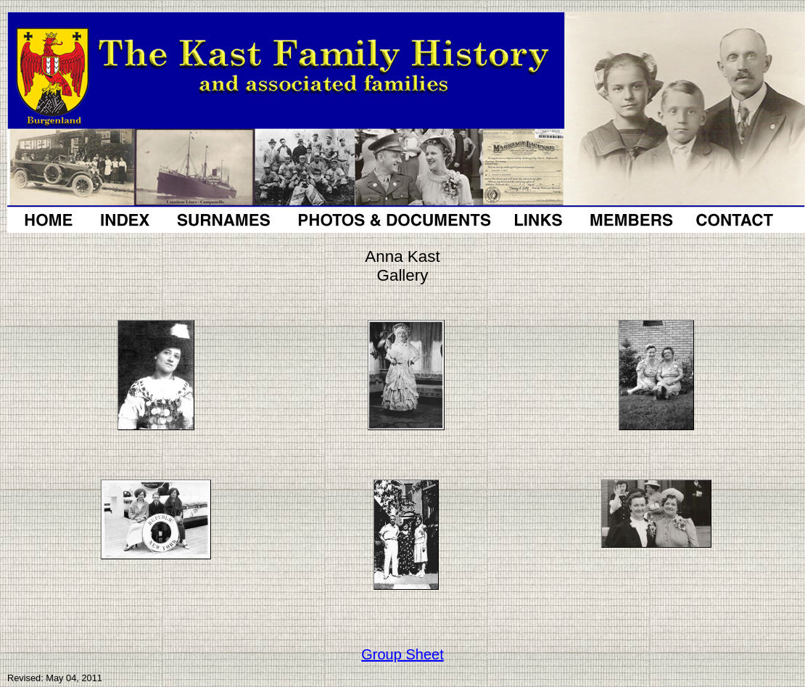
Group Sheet (402, 654)
